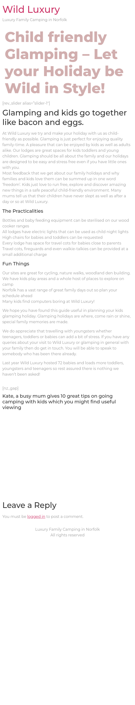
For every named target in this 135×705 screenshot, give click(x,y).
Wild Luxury (31, 9)
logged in (36, 516)
